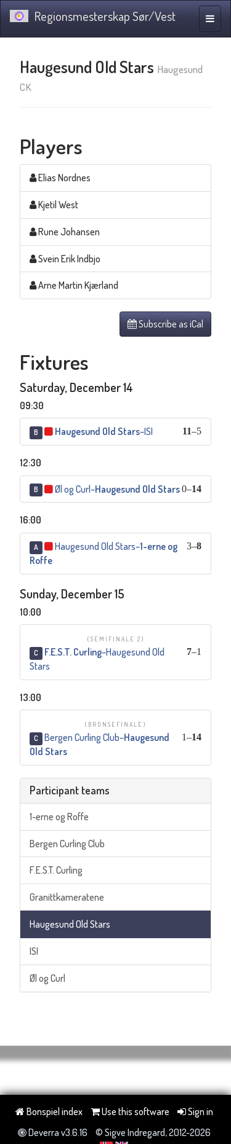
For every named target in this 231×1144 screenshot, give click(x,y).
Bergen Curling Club (67, 843)
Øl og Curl (47, 978)
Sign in (195, 1111)
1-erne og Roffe (59, 816)
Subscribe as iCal (165, 324)
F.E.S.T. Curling (56, 870)
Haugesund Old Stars (70, 924)
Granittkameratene (67, 897)
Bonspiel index (49, 1111)
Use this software (130, 1111)
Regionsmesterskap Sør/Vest (93, 16)
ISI (34, 951)
